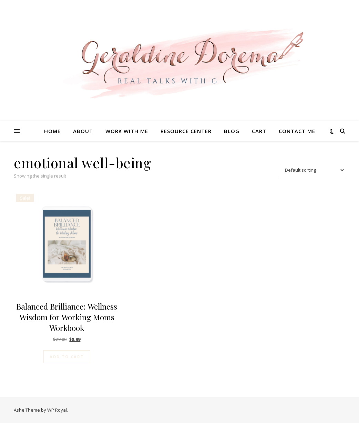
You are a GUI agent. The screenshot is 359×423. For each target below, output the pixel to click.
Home (52, 131)
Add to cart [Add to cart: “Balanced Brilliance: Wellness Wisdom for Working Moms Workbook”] (67, 356)
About (83, 131)
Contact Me (297, 131)
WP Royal (57, 410)
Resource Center (186, 131)
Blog (231, 131)
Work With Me (126, 131)
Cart (259, 131)
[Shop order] (312, 170)
